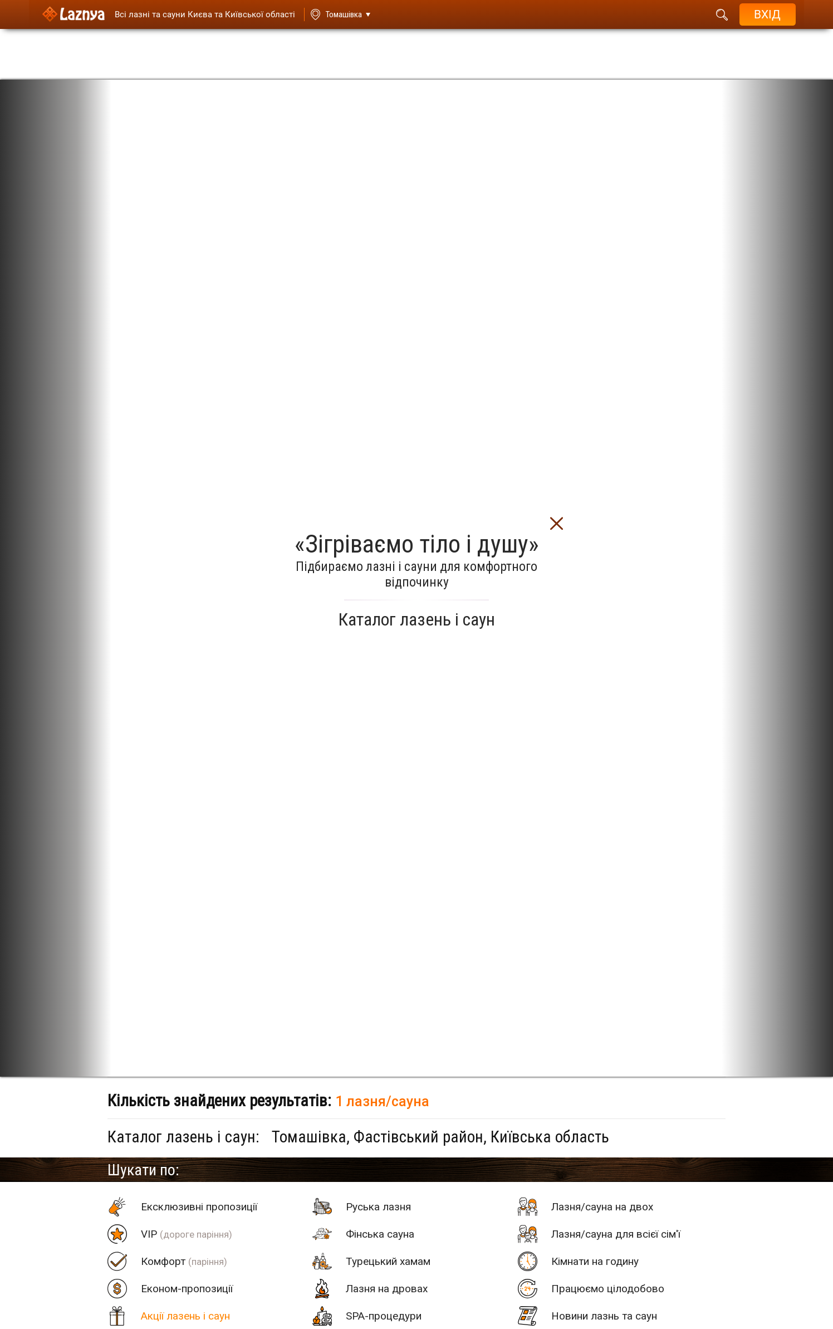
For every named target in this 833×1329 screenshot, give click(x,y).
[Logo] (69, 14)
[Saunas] (197, 14)
